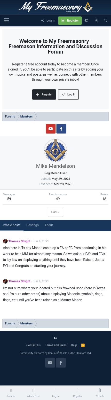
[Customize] (86, 20)
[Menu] (6, 20)
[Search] (105, 20)
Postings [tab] (32, 225)
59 (9, 199)
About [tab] (49, 225)
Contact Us (33, 345)
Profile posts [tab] (12, 225)
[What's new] (96, 20)
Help (74, 345)
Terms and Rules (56, 345)
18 (104, 199)
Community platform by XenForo (56, 353)
